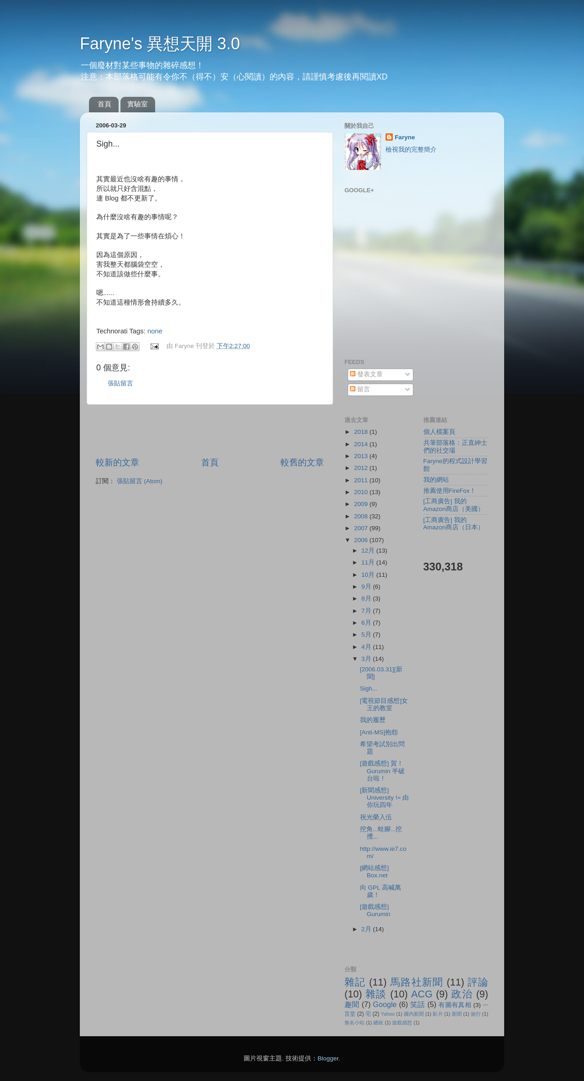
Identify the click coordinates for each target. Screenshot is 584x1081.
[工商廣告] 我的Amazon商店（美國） (454, 505)
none (154, 331)
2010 (362, 492)
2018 (362, 431)
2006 (362, 540)
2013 (362, 456)
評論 (478, 982)
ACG (422, 994)
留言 (360, 389)
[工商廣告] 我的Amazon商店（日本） (454, 524)
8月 (367, 598)
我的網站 (436, 479)
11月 (368, 562)
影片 (438, 1014)
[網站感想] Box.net (374, 872)
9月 (367, 586)
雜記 (355, 982)
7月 (367, 610)
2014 (362, 444)
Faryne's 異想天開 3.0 (160, 43)
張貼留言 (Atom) (139, 481)
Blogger (328, 1058)
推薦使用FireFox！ (449, 490)
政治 (462, 994)
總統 (378, 1022)
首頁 (104, 104)
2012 (362, 467)
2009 (362, 504)
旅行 (476, 1014)
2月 (367, 929)
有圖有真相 (454, 1005)
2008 (362, 516)
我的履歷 (373, 720)
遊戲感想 (402, 1022)
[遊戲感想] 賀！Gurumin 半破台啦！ (382, 770)
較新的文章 (117, 462)
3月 (367, 658)
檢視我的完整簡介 (411, 149)
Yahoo (388, 1014)
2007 (362, 528)
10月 (368, 574)
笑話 (417, 1004)
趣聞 (352, 1004)
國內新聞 (414, 1014)
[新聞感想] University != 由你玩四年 (384, 797)
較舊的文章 (302, 462)
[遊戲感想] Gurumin (375, 910)
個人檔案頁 (439, 431)
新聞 (457, 1014)
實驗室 (137, 104)
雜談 (376, 994)
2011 (362, 480)
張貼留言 (120, 383)
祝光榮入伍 (376, 817)
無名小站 (354, 1022)
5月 (367, 634)
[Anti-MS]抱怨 (379, 732)
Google (384, 1004)
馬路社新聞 (416, 982)
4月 (367, 646)
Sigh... (368, 688)
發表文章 (366, 374)
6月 (367, 622)
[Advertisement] (209, 430)
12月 (368, 550)
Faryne (405, 137)
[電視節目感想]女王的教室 (384, 704)
